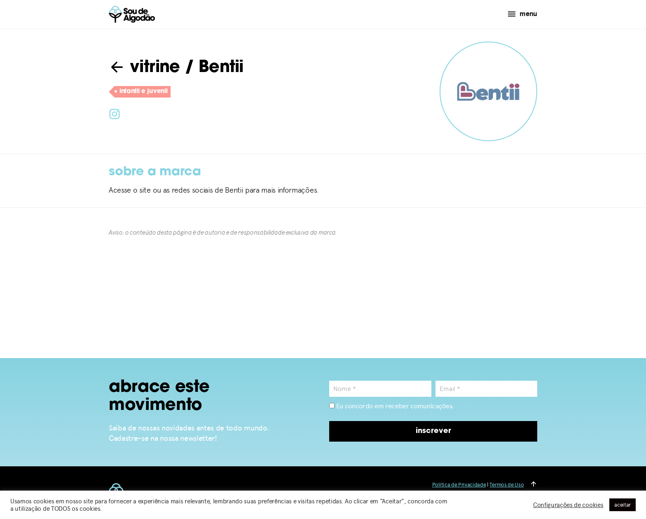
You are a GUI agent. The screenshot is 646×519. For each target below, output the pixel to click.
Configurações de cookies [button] (568, 505)
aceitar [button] (622, 505)
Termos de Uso (506, 485)
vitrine (144, 68)
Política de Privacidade (459, 485)
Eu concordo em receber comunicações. (391, 406)
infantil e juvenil (141, 92)
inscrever (433, 431)
